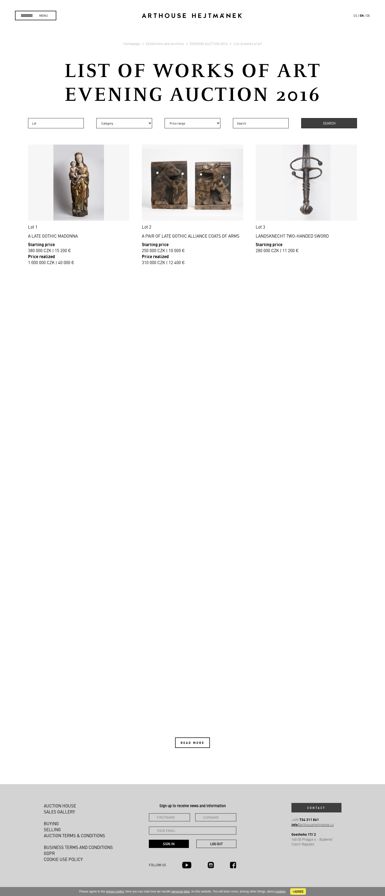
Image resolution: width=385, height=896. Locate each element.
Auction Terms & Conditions (74, 835)
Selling (52, 829)
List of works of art (247, 43)
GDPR (49, 853)
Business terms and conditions (78, 847)
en (362, 15)
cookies (280, 891)
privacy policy (115, 891)
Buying (51, 823)
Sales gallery (59, 812)
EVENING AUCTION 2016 (209, 43)
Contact (316, 807)
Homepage (132, 43)
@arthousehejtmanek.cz (312, 824)
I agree (298, 891)
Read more (192, 742)
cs (355, 16)
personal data (180, 891)
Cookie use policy (63, 859)
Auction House (60, 806)
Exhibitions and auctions (165, 43)
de (368, 16)
